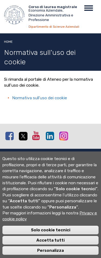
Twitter (24, 136)
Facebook (11, 135)
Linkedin (51, 135)
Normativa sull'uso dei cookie (39, 98)
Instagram (64, 135)
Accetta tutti (50, 247)
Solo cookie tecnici (50, 237)
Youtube (37, 135)
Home (8, 42)
